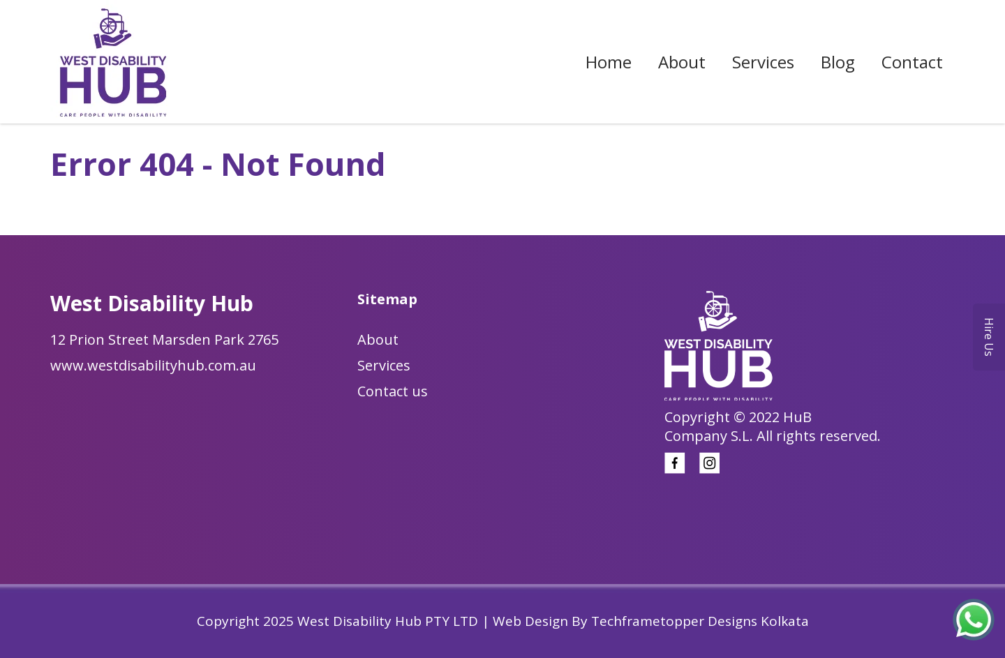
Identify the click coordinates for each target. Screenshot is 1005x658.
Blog (838, 61)
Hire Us (989, 337)
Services (763, 61)
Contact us (392, 391)
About (682, 61)
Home (609, 61)
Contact (912, 61)
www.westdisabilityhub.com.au (153, 365)
